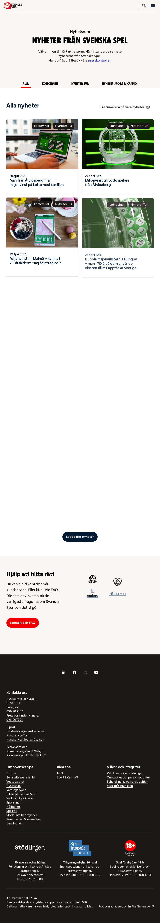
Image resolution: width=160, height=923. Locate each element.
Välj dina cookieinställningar (125, 773)
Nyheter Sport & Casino (119, 83)
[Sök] (144, 5)
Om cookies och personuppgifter (128, 777)
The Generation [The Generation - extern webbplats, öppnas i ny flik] (142, 906)
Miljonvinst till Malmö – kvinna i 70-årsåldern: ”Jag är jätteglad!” (35, 262)
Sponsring (13, 802)
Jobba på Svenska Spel (21, 794)
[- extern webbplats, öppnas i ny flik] (63, 672)
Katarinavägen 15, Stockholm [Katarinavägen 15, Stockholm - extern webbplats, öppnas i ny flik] (24, 755)
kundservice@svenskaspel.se (25, 731)
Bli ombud (92, 594)
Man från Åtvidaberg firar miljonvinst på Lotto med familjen (37, 182)
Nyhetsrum (13, 786)
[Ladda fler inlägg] (80, 537)
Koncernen (50, 83)
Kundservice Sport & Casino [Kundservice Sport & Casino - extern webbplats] (24, 739)
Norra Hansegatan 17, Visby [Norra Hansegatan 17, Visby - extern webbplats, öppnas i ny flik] (23, 751)
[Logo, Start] (13, 5)
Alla (26, 83)
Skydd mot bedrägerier (21, 815)
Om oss (11, 773)
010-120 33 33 (14, 711)
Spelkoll (11, 811)
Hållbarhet (13, 807)
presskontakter (99, 60)
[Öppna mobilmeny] (152, 5)
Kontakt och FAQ (22, 623)
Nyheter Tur (80, 83)
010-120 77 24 (14, 720)
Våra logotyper (16, 790)
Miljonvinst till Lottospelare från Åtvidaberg (107, 182)
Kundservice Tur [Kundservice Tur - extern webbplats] (16, 735)
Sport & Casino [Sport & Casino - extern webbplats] (66, 777)
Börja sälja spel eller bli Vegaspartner (20, 779)
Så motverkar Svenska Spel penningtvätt (23, 821)
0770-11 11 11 (13, 703)
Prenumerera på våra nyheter (125, 107)
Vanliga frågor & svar (19, 798)
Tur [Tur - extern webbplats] (59, 773)
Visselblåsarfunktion (120, 786)
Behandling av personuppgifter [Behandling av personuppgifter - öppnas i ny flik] (127, 781)
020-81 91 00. (35, 879)
